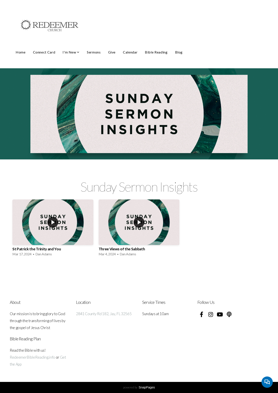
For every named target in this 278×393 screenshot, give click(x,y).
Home (21, 52)
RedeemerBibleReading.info (32, 357)
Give (112, 52)
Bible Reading (156, 52)
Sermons (94, 52)
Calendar (130, 52)
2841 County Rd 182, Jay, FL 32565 (103, 313)
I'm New (71, 52)
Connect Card (44, 52)
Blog (179, 52)
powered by (139, 387)
